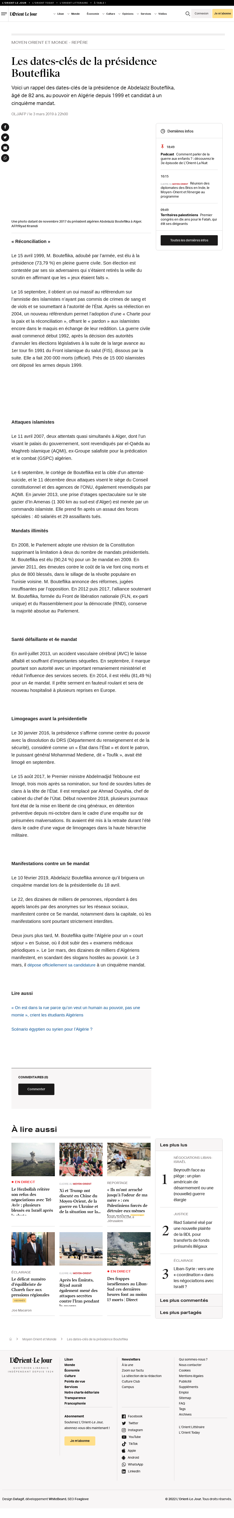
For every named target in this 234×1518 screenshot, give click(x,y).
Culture (110, 13)
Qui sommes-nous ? (193, 1369)
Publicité (185, 1391)
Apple (132, 1460)
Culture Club (131, 1391)
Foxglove (82, 1508)
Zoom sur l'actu (133, 1380)
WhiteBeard (57, 1508)
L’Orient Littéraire (192, 1436)
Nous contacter (190, 1374)
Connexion (201, 13)
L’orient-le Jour (14, 2)
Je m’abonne (222, 13)
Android (133, 1467)
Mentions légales (191, 1385)
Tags (182, 1418)
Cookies (185, 1380)
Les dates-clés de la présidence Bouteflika (97, 1349)
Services (146, 13)
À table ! (100, 2)
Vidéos (162, 13)
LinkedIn (134, 1481)
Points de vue (74, 1391)
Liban (60, 13)
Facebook (135, 1426)
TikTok (133, 1453)
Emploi (184, 1402)
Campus (128, 1396)
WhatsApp (135, 1474)
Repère (80, 42)
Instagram (135, 1439)
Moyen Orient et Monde (39, 42)
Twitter (133, 1433)
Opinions (127, 13)
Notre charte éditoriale (81, 1402)
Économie (93, 13)
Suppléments (188, 1396)
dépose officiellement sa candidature (64, 964)
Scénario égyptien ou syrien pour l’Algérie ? (55, 1036)
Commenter (46, 1101)
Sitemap (185, 1407)
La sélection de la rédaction (142, 1385)
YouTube (135, 1446)
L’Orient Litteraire (74, 2)
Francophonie (75, 1413)
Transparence (75, 1407)
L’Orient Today (189, 1442)
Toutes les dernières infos (189, 240)
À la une (127, 1374)
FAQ (182, 1413)
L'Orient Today (43, 2)
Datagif (18, 1508)
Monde (75, 13)
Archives (185, 1424)
